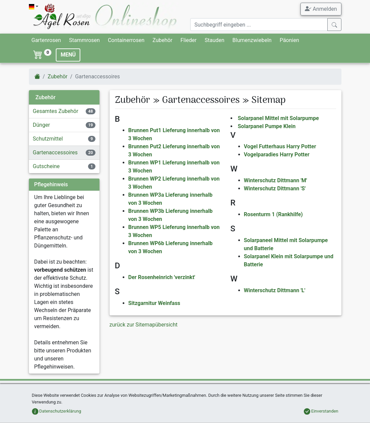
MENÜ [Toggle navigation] (68, 54)
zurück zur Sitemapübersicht (144, 324)
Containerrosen (126, 40)
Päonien (289, 40)
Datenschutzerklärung (56, 411)
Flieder (188, 40)
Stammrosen (84, 40)
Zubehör (162, 40)
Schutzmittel (48, 139)
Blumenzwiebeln (252, 40)
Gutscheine (46, 166)
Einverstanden (321, 411)
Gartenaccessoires (55, 152)
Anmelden (321, 8)
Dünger (41, 125)
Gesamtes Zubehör (55, 111)
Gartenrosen (46, 40)
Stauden (214, 40)
